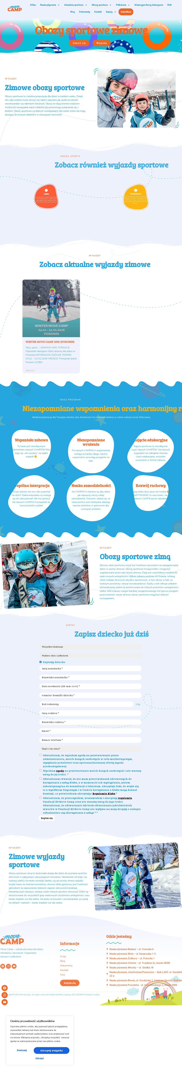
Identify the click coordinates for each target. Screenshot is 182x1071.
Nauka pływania (50, 5)
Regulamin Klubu (104, 850)
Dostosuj (24, 1051)
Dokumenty (84, 11)
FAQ (169, 5)
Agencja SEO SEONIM (73, 1045)
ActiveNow (126, 11)
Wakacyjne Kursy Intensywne (148, 5)
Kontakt (98, 11)
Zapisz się (47, 874)
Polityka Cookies (92, 1045)
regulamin (125, 854)
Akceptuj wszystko (39, 1058)
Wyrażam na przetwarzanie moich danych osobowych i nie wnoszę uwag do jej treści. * (92, 829)
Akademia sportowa (75, 5)
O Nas (33, 5)
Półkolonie (123, 5)
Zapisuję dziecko (54, 716)
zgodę (60, 827)
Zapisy (111, 12)
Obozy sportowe (102, 5)
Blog (72, 11)
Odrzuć (54, 1051)
